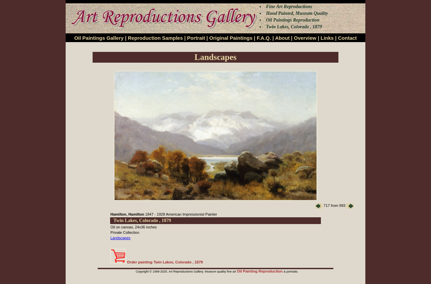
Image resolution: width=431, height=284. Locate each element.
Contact (347, 38)
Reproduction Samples (155, 38)
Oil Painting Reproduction (260, 271)
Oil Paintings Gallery (99, 38)
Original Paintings (230, 38)
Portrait (196, 38)
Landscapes (120, 238)
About (282, 38)
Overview (305, 38)
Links (327, 38)
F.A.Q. (264, 38)
